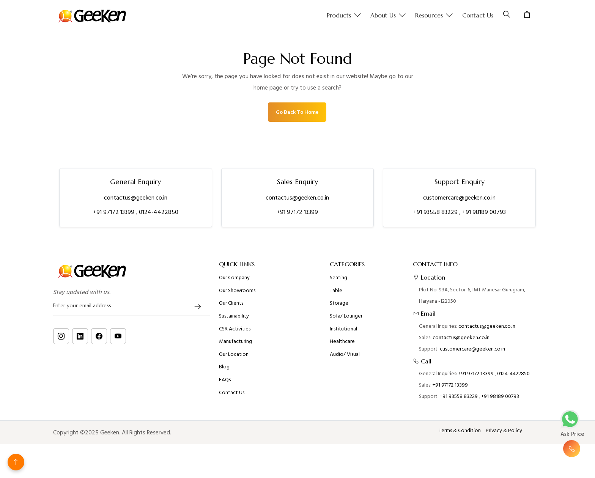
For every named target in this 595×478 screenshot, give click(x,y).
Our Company (234, 281)
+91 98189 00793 (484, 212)
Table (336, 293)
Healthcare (342, 344)
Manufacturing (235, 344)
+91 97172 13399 (114, 212)
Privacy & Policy (504, 430)
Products (344, 15)
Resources (434, 15)
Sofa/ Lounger (346, 319)
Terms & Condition (460, 430)
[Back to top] (16, 462)
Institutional (343, 332)
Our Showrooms (237, 293)
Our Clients (231, 306)
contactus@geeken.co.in (135, 198)
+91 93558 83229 (436, 212)
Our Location (234, 357)
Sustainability (234, 319)
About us (388, 15)
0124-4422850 (158, 212)
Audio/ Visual (345, 357)
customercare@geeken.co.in (459, 198)
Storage (339, 306)
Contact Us (477, 15)
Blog (224, 370)
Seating (338, 281)
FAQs (225, 383)
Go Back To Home (297, 112)
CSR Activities (234, 332)
